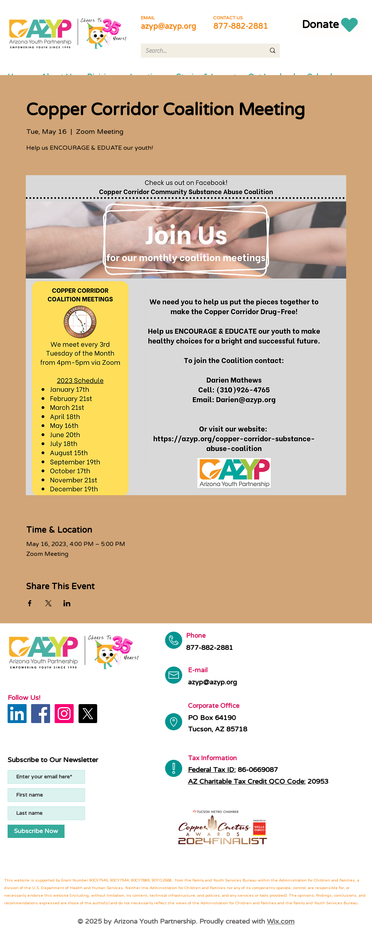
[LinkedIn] (17, 713)
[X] (87, 713)
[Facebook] (40, 713)
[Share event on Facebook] (29, 603)
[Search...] (199, 51)
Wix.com (281, 921)
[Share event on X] (48, 603)
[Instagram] (64, 713)
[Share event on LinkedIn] (67, 603)
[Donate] (331, 24)
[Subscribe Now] (36, 831)
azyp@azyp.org (168, 26)
